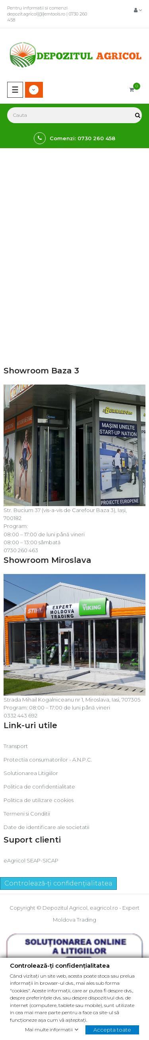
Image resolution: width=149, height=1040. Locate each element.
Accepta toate (112, 1029)
